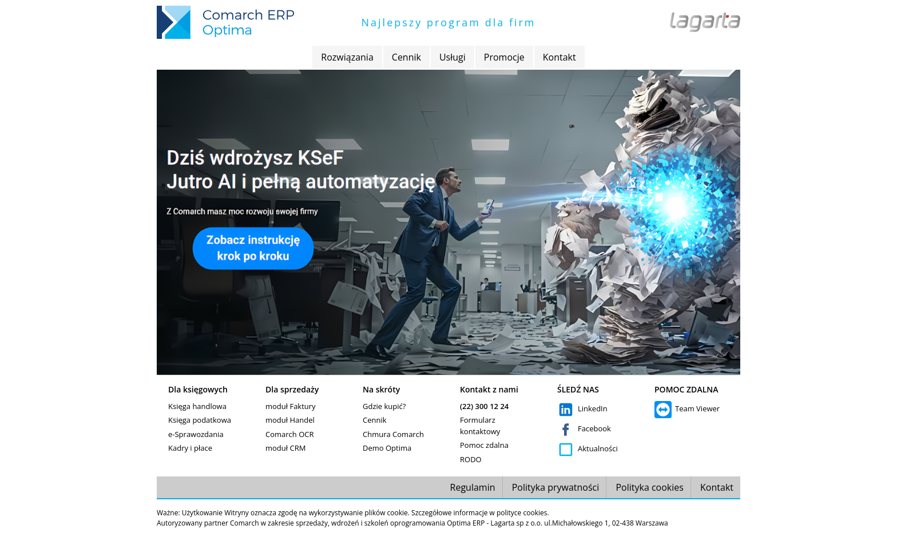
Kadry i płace (190, 448)
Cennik (406, 57)
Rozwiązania (347, 57)
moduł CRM (285, 448)
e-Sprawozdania (196, 434)
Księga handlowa (197, 406)
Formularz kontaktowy (480, 425)
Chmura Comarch (393, 434)
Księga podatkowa (199, 420)
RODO (471, 459)
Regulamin (472, 487)
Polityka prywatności (556, 487)
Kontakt (559, 57)
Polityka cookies (649, 487)
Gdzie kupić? (384, 406)
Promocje (504, 57)
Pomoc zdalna (484, 445)
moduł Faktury (290, 406)
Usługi (452, 57)
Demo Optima (387, 448)
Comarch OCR (289, 434)
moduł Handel (290, 420)
